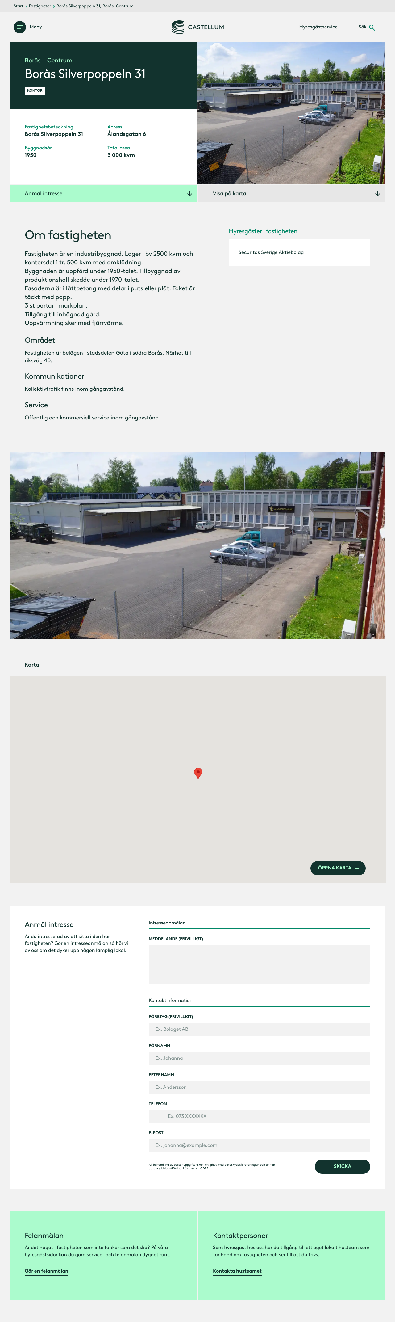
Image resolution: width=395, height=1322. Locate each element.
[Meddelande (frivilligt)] (259, 964)
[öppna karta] (338, 868)
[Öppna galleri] (291, 113)
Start (18, 6)
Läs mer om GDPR (195, 1168)
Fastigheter (40, 6)
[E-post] (259, 1145)
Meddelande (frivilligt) (176, 939)
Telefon (158, 1103)
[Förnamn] (259, 1058)
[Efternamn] (259, 1087)
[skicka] (342, 1167)
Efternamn (161, 1074)
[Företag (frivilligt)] (259, 1029)
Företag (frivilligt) (171, 1016)
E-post (156, 1132)
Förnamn (159, 1045)
